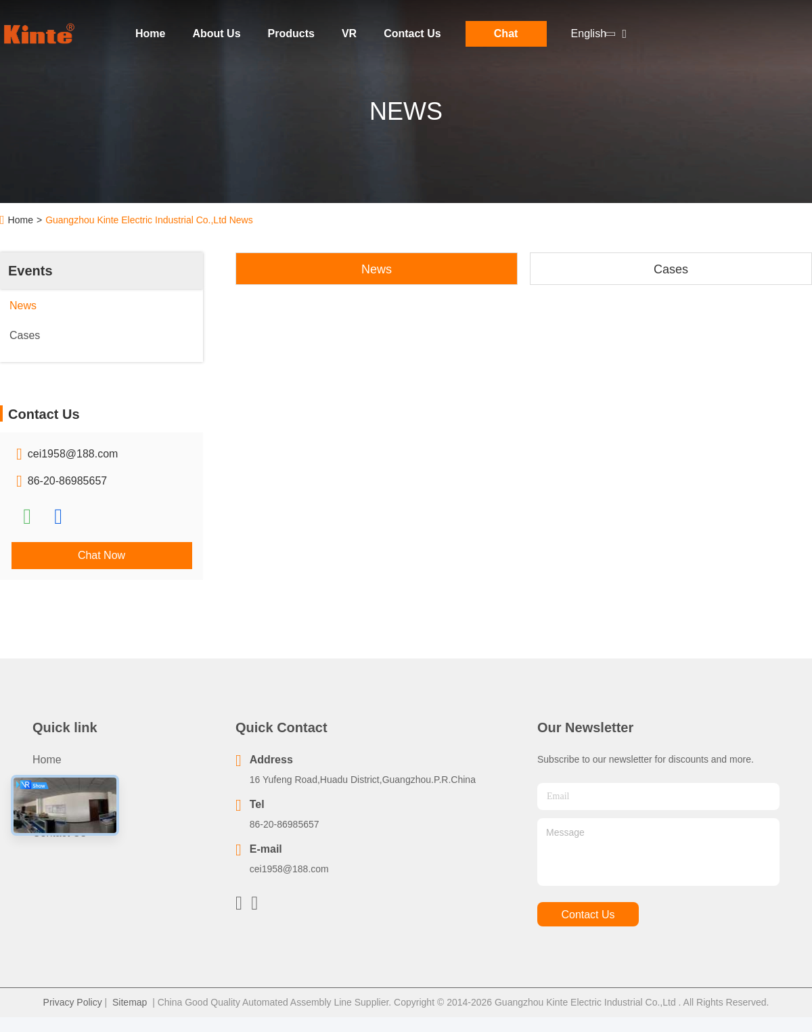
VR (349, 33)
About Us (216, 33)
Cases (671, 269)
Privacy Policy (72, 1002)
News (376, 269)
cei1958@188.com (73, 453)
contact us (587, 914)
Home (150, 33)
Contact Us (412, 33)
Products (291, 33)
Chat (506, 33)
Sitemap (129, 1002)
